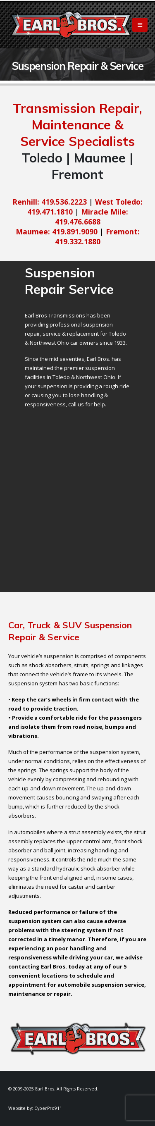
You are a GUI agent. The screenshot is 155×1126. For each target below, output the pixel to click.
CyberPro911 (48, 1108)
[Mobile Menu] (140, 25)
